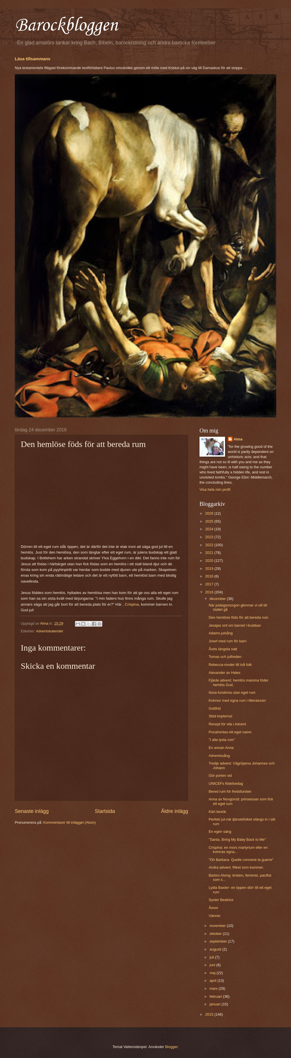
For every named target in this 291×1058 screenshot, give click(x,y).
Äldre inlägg (174, 811)
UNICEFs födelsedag (226, 783)
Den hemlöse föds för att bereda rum (238, 617)
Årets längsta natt (223, 649)
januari (215, 1004)
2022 (209, 545)
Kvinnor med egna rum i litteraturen (237, 700)
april (213, 980)
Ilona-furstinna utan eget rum (232, 692)
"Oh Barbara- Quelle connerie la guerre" (241, 860)
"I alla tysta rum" (222, 740)
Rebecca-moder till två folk (230, 664)
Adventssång (219, 755)
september (218, 941)
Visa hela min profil (214, 489)
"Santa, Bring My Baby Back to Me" (237, 839)
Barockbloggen (66, 25)
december (218, 599)
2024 (209, 529)
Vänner (215, 916)
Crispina (132, 604)
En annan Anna (221, 748)
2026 (209, 513)
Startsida (105, 811)
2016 (209, 592)
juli (212, 957)
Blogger (171, 1047)
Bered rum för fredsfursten (230, 791)
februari (216, 996)
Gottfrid (215, 708)
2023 (209, 537)
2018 (209, 576)
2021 (209, 552)
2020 (209, 560)
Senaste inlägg (32, 811)
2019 (209, 568)
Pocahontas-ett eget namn (230, 732)
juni (212, 965)
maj (212, 973)
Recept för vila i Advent (227, 724)
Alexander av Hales (224, 672)
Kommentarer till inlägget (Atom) (69, 822)
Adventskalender (49, 631)
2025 (209, 521)
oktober (216, 933)
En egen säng (220, 831)
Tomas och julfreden (225, 657)
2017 (209, 584)
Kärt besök (217, 811)
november (218, 926)
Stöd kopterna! (220, 716)
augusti (215, 949)
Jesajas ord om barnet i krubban (235, 625)
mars (214, 988)
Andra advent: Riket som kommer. (236, 867)
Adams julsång (220, 633)
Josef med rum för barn (227, 641)
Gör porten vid (220, 775)
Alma (238, 439)
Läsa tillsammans (32, 58)
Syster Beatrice (221, 900)
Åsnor (213, 908)
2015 (209, 1014)
